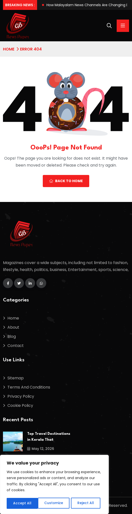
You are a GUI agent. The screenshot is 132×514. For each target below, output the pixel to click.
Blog (11, 336)
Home (8, 49)
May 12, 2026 (40, 448)
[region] (54, 485)
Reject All (54, 503)
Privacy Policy (20, 396)
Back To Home (66, 180)
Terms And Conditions (28, 387)
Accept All (86, 503)
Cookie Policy (20, 405)
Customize (22, 503)
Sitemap (15, 378)
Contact (15, 345)
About (13, 327)
